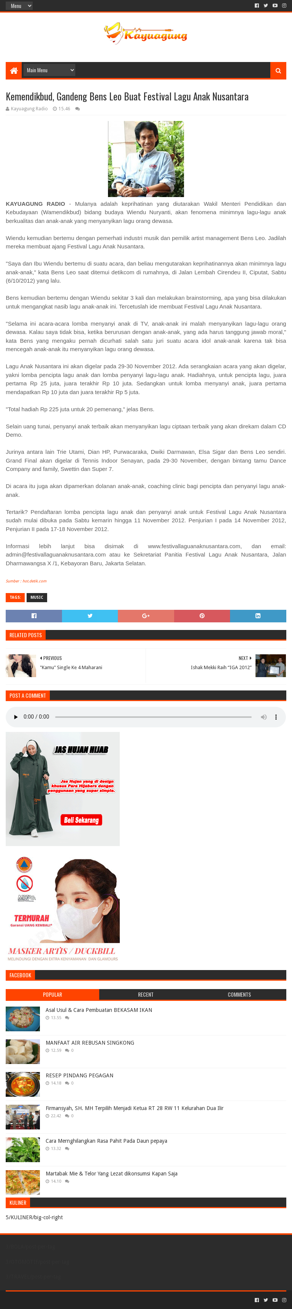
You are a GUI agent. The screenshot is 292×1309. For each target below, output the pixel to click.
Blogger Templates (92, 1300)
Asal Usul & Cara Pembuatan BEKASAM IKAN (99, 1010)
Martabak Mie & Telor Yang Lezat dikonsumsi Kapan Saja (112, 1174)
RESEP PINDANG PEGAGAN (79, 1075)
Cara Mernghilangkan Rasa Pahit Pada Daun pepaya (106, 1141)
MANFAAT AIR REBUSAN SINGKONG (90, 1043)
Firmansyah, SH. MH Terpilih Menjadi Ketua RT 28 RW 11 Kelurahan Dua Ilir (135, 1108)
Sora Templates (48, 1300)
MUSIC (36, 597)
